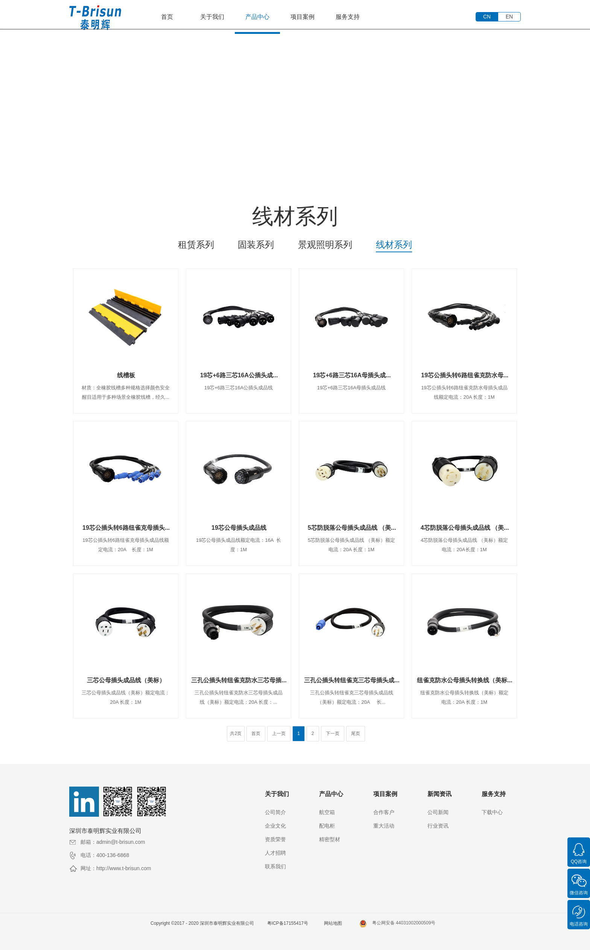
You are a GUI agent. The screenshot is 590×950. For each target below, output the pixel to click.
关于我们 (212, 17)
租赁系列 (196, 244)
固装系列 (256, 244)
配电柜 (327, 826)
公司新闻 (438, 812)
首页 (167, 17)
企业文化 (275, 826)
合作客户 (383, 812)
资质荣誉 (275, 839)
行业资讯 (438, 826)
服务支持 (348, 17)
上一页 (279, 733)
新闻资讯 (439, 794)
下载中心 (492, 812)
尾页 (355, 733)
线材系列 (394, 244)
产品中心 (257, 17)
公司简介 (275, 812)
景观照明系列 (325, 244)
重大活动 (383, 826)
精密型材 (329, 839)
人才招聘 (275, 853)
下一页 (332, 733)
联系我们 (275, 866)
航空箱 (327, 812)
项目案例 (302, 17)
